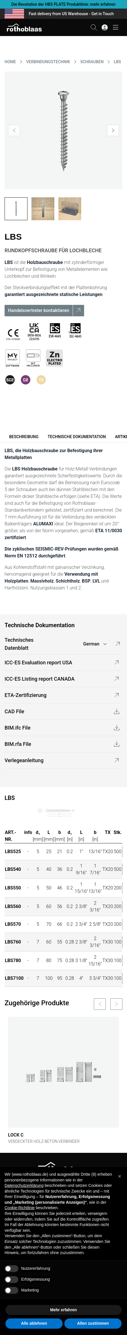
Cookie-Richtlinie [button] (20, 1207)
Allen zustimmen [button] (93, 1323)
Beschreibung (23, 436)
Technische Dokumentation (76, 436)
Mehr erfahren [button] (63, 1310)
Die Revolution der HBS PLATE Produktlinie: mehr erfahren (63, 4)
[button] (119, 1176)
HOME (10, 61)
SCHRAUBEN (92, 61)
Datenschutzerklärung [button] (24, 1185)
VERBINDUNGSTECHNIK (48, 61)
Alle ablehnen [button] (34, 1323)
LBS (117, 61)
